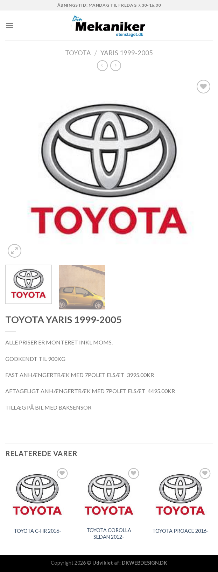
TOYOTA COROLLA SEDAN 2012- (108, 533)
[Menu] (9, 25)
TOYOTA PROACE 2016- (180, 531)
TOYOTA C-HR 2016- (37, 531)
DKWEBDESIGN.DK (144, 563)
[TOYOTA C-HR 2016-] (37, 494)
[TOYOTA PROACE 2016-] (180, 494)
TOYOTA (78, 53)
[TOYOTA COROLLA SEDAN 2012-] (109, 494)
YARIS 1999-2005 (126, 53)
